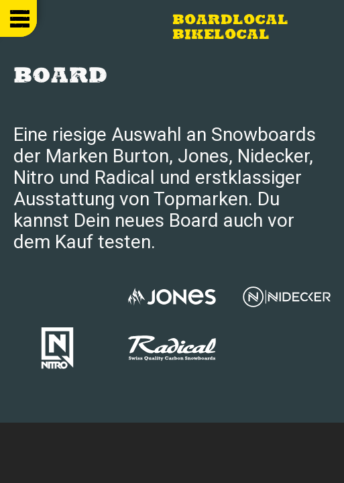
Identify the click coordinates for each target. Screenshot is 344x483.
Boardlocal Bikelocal (230, 28)
